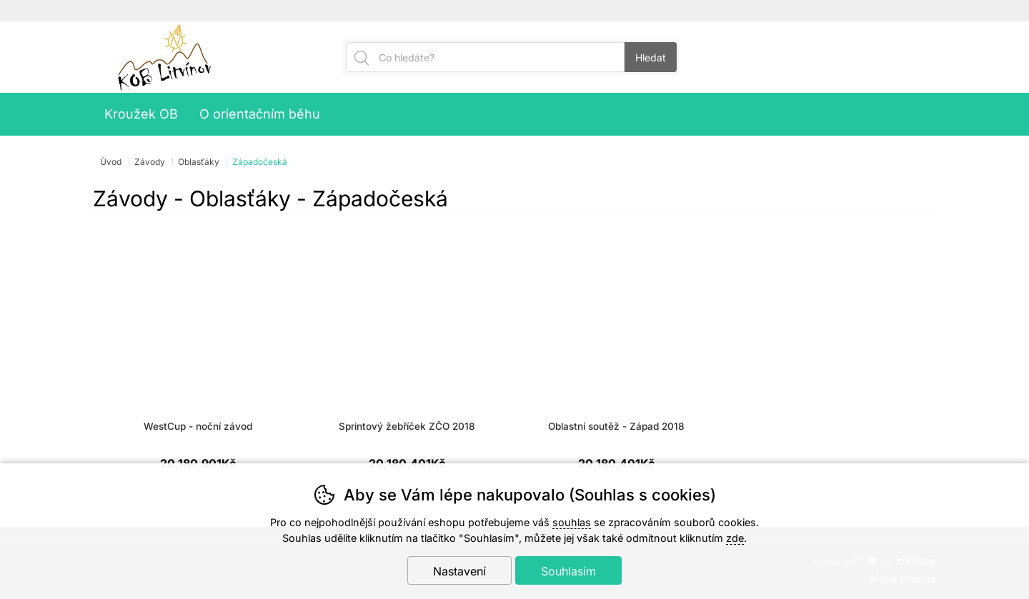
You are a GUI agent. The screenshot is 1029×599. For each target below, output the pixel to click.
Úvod (110, 161)
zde (735, 538)
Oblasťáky (198, 161)
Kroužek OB (141, 113)
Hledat (650, 57)
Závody (149, 161)
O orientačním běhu (259, 113)
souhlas (571, 522)
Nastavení (459, 571)
